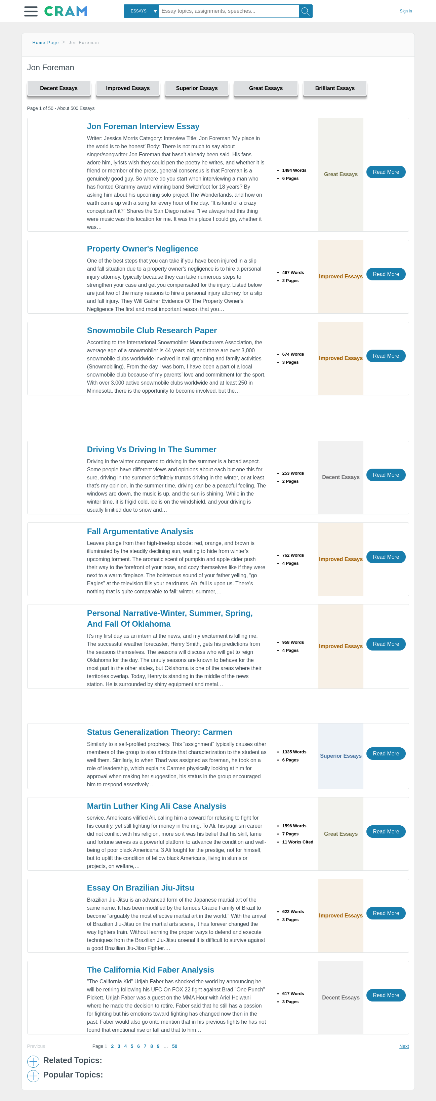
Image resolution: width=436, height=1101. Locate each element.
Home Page (46, 42)
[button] (31, 11)
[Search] (306, 11)
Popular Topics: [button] (73, 1074)
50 (174, 1046)
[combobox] (141, 11)
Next (404, 1046)
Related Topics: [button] (72, 1060)
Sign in (406, 11)
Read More (386, 172)
